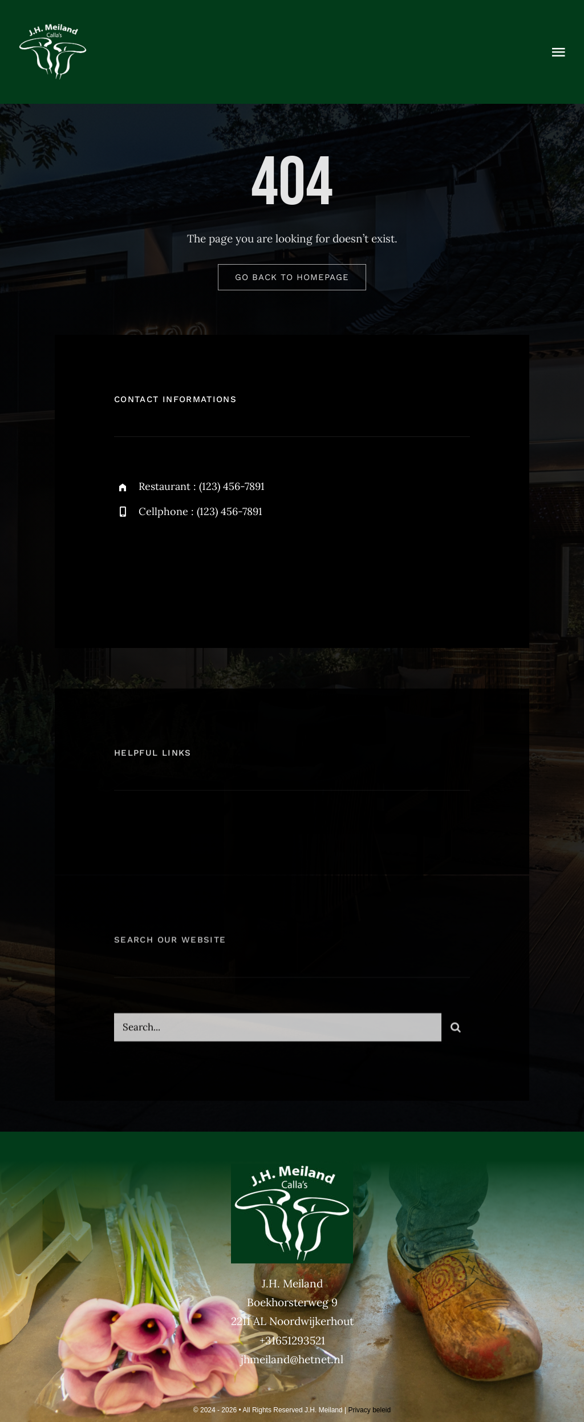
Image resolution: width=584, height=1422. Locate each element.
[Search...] (277, 1031)
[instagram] (189, 566)
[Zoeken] (455, 1031)
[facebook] (127, 566)
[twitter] (158, 566)
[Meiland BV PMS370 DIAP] (52, 28)
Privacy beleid (369, 1410)
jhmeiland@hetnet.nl (292, 1359)
